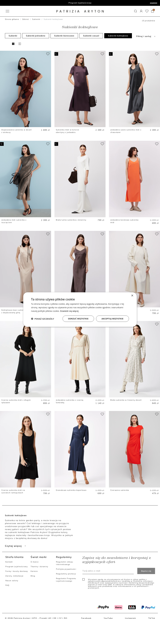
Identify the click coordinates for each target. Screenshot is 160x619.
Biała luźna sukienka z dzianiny (71, 220)
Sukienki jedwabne (35, 35)
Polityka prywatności (66, 569)
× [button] (132, 296)
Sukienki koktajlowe (118, 35)
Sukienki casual (91, 35)
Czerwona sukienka (119, 490)
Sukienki (36, 19)
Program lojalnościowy (80, 3)
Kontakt (9, 562)
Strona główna (12, 19)
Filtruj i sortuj (146, 36)
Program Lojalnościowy (16, 566)
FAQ (7, 585)
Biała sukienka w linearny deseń (126, 400)
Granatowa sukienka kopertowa (71, 490)
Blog (33, 576)
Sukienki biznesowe (64, 35)
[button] (135, 11)
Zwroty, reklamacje (14, 576)
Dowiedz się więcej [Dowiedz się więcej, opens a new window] (69, 311)
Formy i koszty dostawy (16, 571)
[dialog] (80, 309)
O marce (35, 562)
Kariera (34, 571)
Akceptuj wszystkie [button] (112, 318)
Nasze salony (11, 580)
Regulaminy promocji (66, 574)
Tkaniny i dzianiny (39, 566)
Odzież (25, 19)
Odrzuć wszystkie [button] (78, 318)
